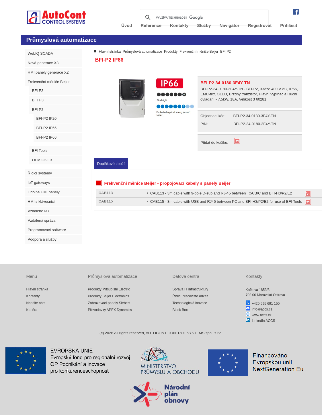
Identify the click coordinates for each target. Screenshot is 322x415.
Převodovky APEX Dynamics (110, 310)
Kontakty (33, 296)
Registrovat (260, 25)
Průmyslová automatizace (142, 52)
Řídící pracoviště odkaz (190, 296)
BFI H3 (38, 100)
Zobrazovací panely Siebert (109, 303)
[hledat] (203, 17)
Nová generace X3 (43, 63)
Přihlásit (288, 25)
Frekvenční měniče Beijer (49, 82)
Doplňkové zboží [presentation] (111, 164)
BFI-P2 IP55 (46, 128)
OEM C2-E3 (42, 160)
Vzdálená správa (42, 220)
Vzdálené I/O (38, 211)
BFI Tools (40, 150)
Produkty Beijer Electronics (108, 296)
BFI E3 (38, 90)
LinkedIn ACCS (260, 321)
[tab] (111, 164)
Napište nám (36, 303)
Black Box (180, 310)
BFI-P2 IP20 (46, 118)
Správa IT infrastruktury (190, 289)
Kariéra (32, 310)
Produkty (170, 52)
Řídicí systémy (40, 173)
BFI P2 (38, 109)
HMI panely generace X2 (48, 72)
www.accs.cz (259, 315)
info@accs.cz (259, 309)
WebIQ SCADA (40, 53)
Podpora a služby (42, 239)
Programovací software (47, 230)
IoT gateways (39, 182)
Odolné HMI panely (44, 192)
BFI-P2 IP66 (46, 137)
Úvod (126, 25)
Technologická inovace (190, 303)
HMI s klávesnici (41, 201)
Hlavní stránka (110, 52)
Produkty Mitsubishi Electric (109, 289)
